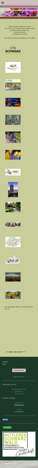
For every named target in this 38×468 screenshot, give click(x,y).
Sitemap (14, 463)
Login (34, 463)
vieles (11, 352)
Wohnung (5, 361)
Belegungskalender (19, 370)
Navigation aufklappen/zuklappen (19, 3)
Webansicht (33, 465)
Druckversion (7, 463)
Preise (4, 364)
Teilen (5, 419)
